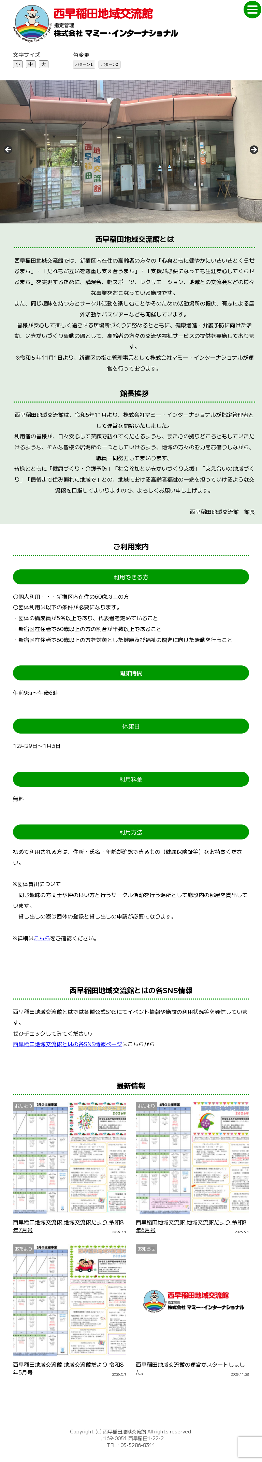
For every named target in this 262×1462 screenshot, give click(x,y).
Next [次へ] (253, 150)
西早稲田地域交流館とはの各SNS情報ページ (67, 1044)
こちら (42, 938)
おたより (23, 1106)
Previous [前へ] (8, 150)
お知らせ (146, 1248)
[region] (131, 151)
